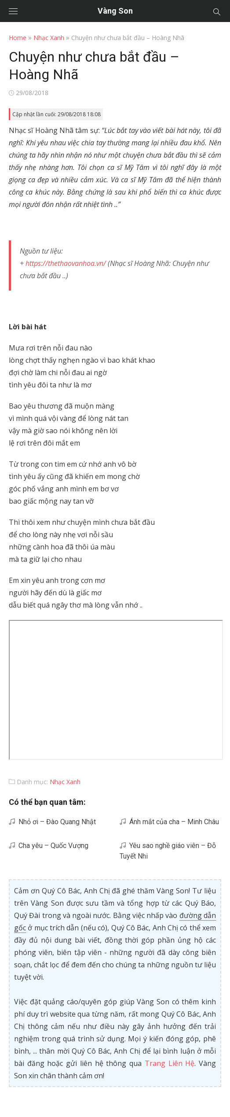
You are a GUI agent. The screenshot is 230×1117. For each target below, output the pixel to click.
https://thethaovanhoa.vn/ (66, 263)
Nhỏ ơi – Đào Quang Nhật (52, 822)
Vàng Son (115, 10)
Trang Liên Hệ (169, 1063)
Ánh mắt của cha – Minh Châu (169, 822)
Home (17, 37)
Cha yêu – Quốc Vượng (48, 845)
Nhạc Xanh (48, 37)
